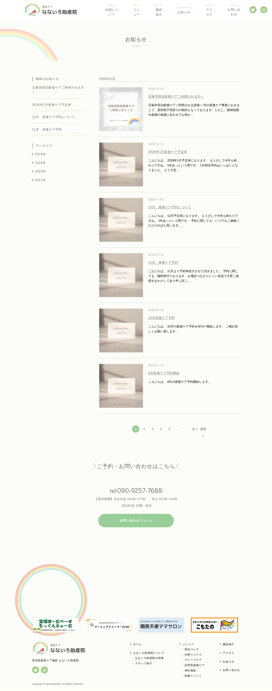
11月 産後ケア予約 (47, 129)
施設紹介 (161, 9)
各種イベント (193, 677)
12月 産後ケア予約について (53, 117)
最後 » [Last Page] (203, 430)
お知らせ (184, 9)
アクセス (206, 9)
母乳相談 (190, 671)
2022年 (40, 171)
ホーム (137, 645)
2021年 (40, 180)
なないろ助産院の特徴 (149, 659)
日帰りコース (193, 655)
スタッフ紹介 (143, 664)
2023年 (40, 162)
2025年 (40, 154)
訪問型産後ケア (195, 666)
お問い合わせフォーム (136, 521)
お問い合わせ (233, 9)
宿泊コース (192, 650)
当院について (113, 9)
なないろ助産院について (149, 654)
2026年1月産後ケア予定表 (51, 104)
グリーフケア (193, 661)
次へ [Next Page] (195, 429)
